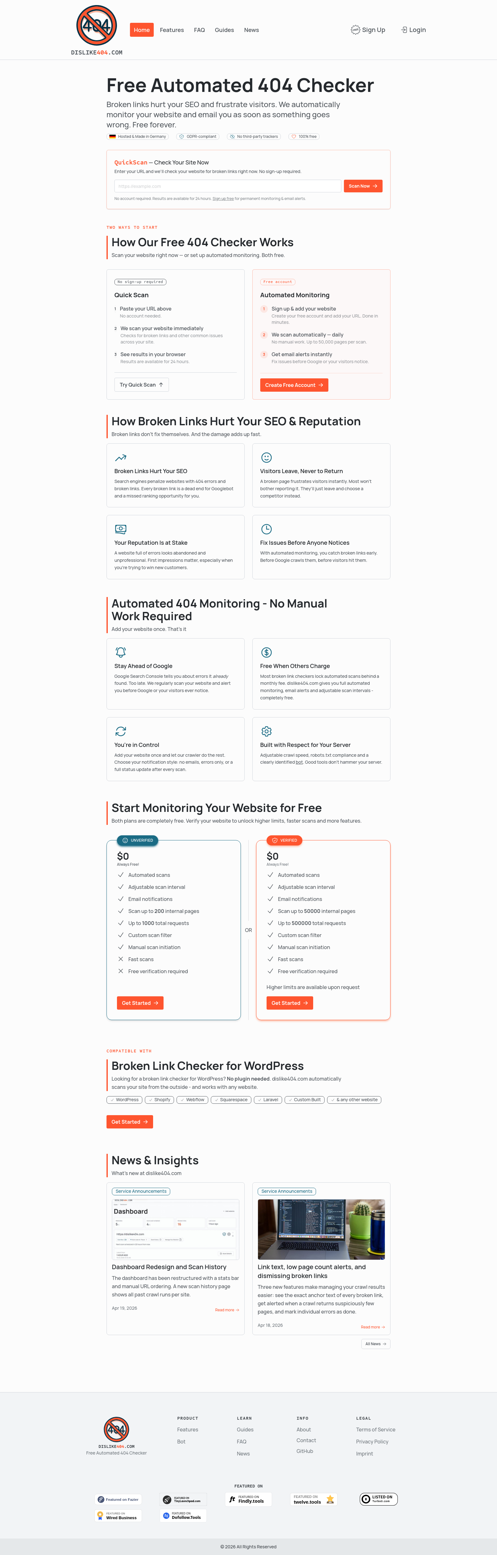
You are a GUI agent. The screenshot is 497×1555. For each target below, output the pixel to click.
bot (299, 762)
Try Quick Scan (142, 384)
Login (413, 29)
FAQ (199, 30)
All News (375, 1343)
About (304, 1429)
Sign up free (223, 198)
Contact (306, 1440)
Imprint (364, 1453)
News (251, 30)
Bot (181, 1441)
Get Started (140, 1002)
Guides (224, 30)
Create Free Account (294, 385)
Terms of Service (376, 1429)
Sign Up (368, 30)
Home (142, 30)
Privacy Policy (372, 1441)
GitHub (305, 1451)
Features (172, 30)
